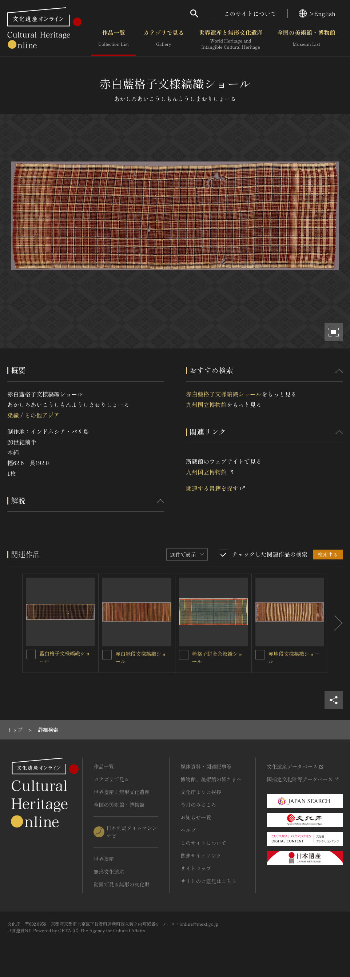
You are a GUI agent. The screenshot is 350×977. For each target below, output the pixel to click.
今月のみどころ (198, 804)
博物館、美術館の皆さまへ (211, 779)
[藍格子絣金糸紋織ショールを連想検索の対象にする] (183, 654)
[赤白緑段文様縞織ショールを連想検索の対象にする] (107, 654)
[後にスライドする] (335, 623)
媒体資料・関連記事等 (205, 766)
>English (317, 13)
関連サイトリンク (200, 855)
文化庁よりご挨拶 (200, 791)
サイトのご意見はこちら (208, 881)
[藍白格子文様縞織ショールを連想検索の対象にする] (31, 654)
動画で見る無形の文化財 (122, 884)
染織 (13, 415)
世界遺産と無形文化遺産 (231, 39)
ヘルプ (188, 830)
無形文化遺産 (109, 871)
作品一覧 (114, 39)
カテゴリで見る (163, 39)
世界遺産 (104, 858)
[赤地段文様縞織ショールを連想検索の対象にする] (260, 654)
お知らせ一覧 (195, 817)
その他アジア (41, 415)
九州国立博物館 (206, 404)
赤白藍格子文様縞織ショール (224, 394)
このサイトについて (250, 13)
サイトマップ (195, 868)
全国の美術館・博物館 (306, 39)
